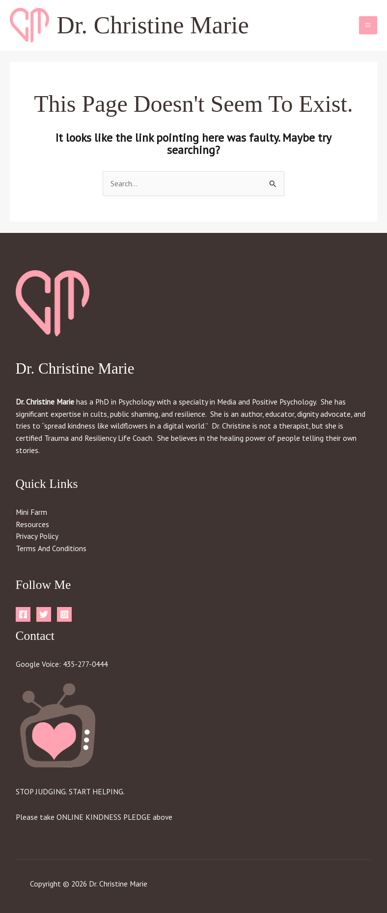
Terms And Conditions (51, 548)
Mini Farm (31, 512)
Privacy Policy (37, 536)
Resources (32, 524)
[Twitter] (43, 614)
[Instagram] (64, 614)
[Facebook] (23, 614)
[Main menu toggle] (368, 25)
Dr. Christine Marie (153, 25)
